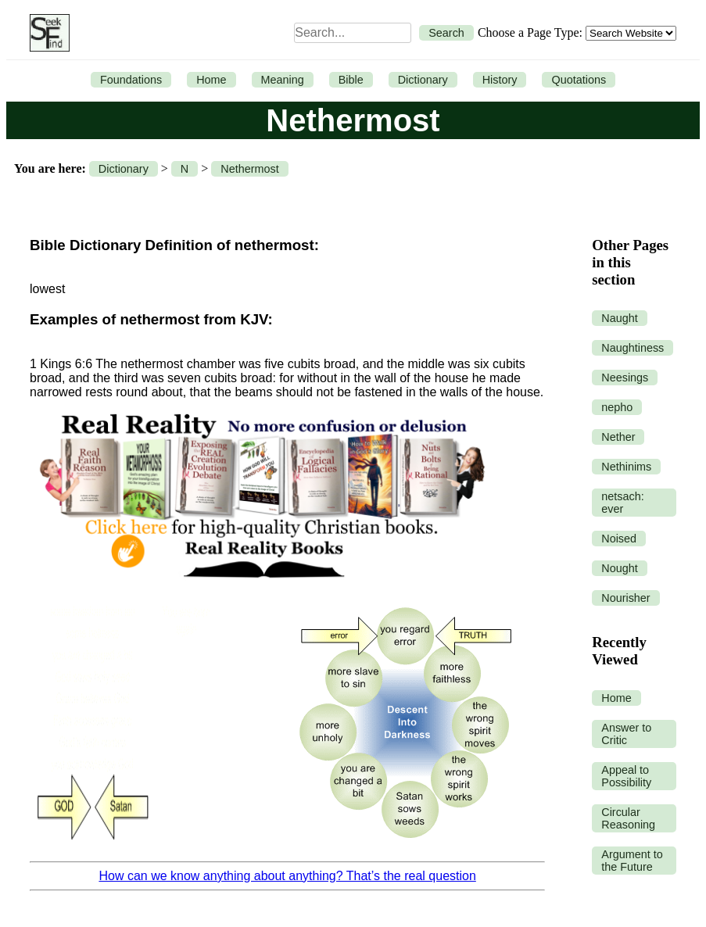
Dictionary (423, 79)
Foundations (131, 79)
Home (211, 79)
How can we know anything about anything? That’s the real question (287, 875)
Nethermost (249, 169)
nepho (617, 407)
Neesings (624, 377)
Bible (351, 79)
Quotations (578, 79)
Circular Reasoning (628, 818)
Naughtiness (632, 348)
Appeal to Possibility (626, 776)
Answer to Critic (626, 733)
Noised (618, 538)
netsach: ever (622, 502)
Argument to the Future (631, 860)
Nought (619, 568)
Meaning (282, 79)
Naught (619, 318)
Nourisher (625, 598)
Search (446, 33)
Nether (618, 437)
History (500, 79)
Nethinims (626, 466)
